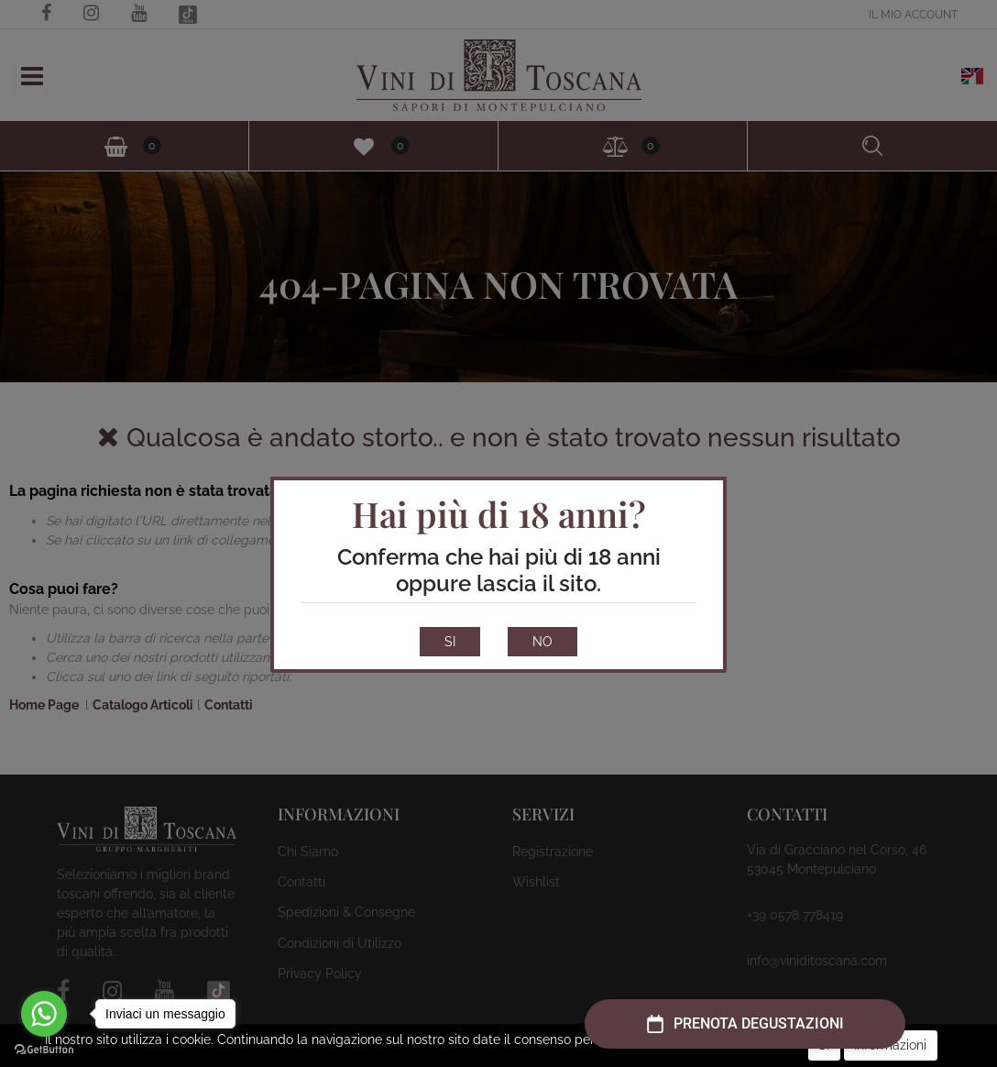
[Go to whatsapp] (44, 1014)
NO (542, 641)
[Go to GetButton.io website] (44, 1048)
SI (449, 641)
